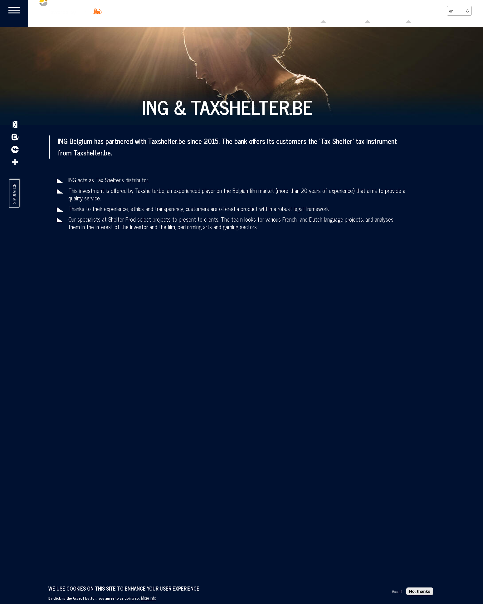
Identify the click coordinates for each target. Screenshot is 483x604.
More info (148, 597)
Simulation (14, 194)
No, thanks (419, 591)
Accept (397, 591)
